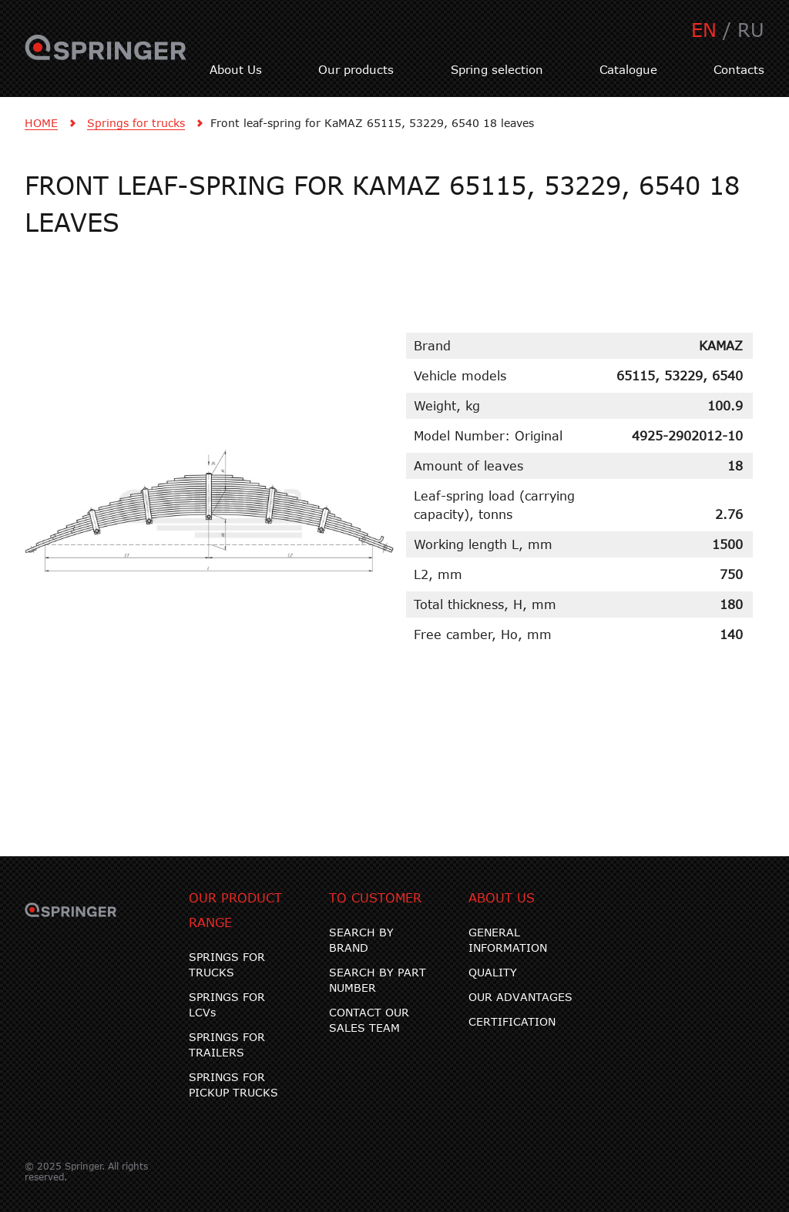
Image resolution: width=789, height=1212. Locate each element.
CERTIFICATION (512, 1021)
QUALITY (492, 972)
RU (750, 29)
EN (704, 29)
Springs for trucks (136, 122)
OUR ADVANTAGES (520, 996)
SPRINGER (106, 56)
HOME (41, 122)
